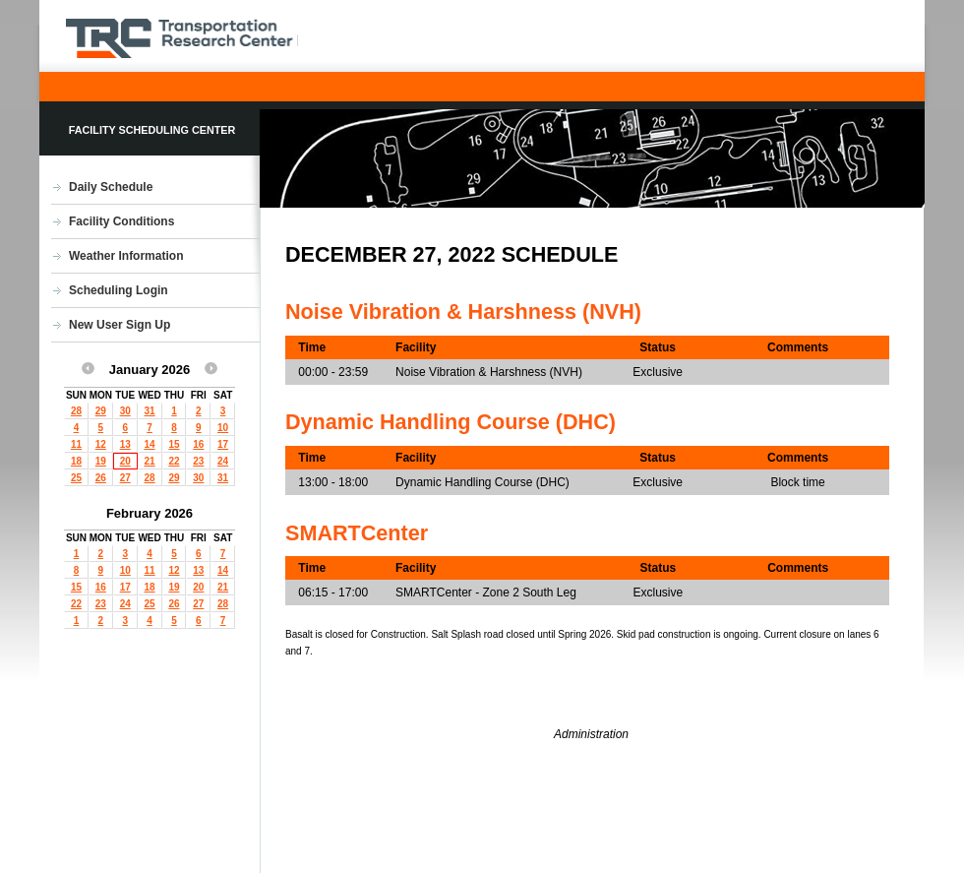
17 (222, 444)
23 (198, 461)
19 (100, 461)
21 (150, 461)
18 (76, 461)
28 (76, 410)
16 (198, 444)
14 (150, 444)
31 (150, 410)
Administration (591, 734)
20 (125, 461)
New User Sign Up (119, 325)
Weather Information (126, 256)
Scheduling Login (118, 290)
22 (173, 461)
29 (100, 410)
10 (222, 427)
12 (100, 444)
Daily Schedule (110, 187)
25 (76, 477)
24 (222, 461)
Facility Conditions (121, 221)
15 (173, 444)
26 (100, 477)
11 (76, 444)
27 (125, 477)
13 (125, 444)
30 (125, 410)
